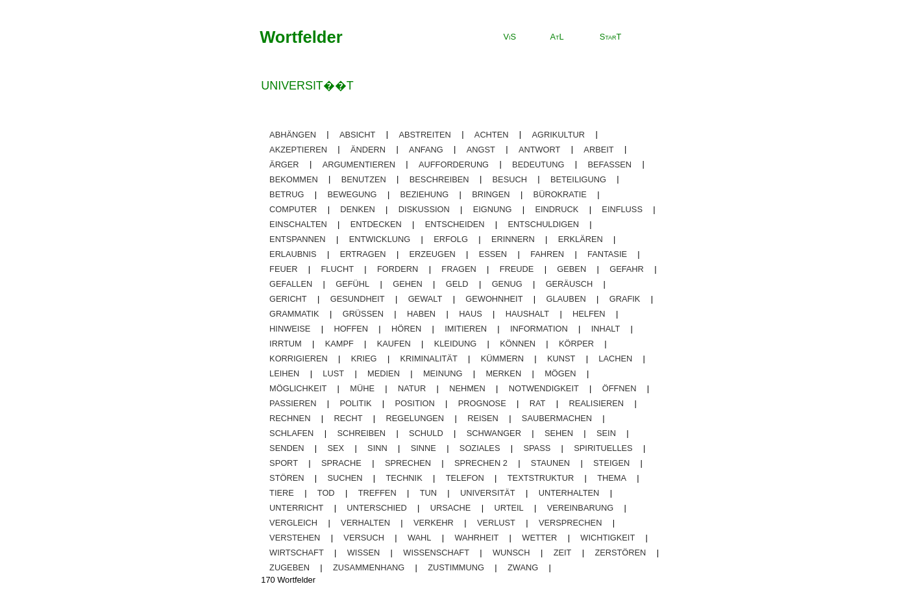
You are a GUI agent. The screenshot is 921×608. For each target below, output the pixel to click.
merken (503, 373)
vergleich (293, 523)
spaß (536, 448)
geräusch (569, 284)
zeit (563, 552)
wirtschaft (296, 552)
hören (406, 329)
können (517, 343)
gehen (408, 284)
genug (507, 284)
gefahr (626, 269)
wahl (420, 537)
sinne (423, 448)
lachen (615, 358)
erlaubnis (293, 254)
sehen (559, 433)
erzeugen (433, 254)
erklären (580, 239)
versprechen (570, 523)
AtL (556, 37)
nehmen (467, 388)
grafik (625, 299)
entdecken (376, 224)
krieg (364, 358)
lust (333, 373)
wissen (363, 552)
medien (383, 373)
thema (611, 478)
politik (355, 403)
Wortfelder (301, 37)
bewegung (351, 194)
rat (538, 403)
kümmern (502, 358)
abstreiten (424, 134)
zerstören (620, 552)
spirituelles (603, 448)
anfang (426, 149)
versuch (363, 537)
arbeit (598, 149)
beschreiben (439, 179)
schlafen (291, 433)
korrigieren (298, 358)
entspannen (297, 239)
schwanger (494, 433)
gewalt (425, 299)
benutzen (363, 179)
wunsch (511, 552)
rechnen (289, 418)
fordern (397, 269)
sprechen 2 (481, 463)
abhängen (292, 134)
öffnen (619, 388)
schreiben (361, 433)
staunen (550, 463)
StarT (611, 37)
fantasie (607, 254)
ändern (368, 149)
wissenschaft (436, 552)
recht (348, 418)
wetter (539, 537)
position (415, 403)
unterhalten (569, 493)
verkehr (433, 523)
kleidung (455, 343)
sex (335, 448)
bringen (491, 194)
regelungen (415, 418)
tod (326, 493)
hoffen (351, 329)
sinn (377, 448)
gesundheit (357, 299)
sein (606, 433)
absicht (357, 134)
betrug (286, 194)
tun (428, 493)
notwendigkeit (544, 388)
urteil (508, 508)
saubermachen (557, 418)
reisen (482, 418)
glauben (566, 299)
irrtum (285, 343)
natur (412, 388)
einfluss (622, 209)
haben (421, 314)
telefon (465, 478)
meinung (442, 373)
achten (491, 134)
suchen (344, 478)
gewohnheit (493, 299)
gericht (288, 299)
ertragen (363, 254)
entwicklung (380, 239)
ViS (510, 37)
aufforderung (454, 164)
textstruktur (541, 478)
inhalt (605, 329)
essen (493, 254)
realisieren (596, 403)
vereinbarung (580, 508)
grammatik (294, 314)
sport (283, 463)
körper (576, 343)
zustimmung (456, 567)
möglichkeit (297, 388)
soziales (480, 448)
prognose (482, 403)
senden (286, 448)
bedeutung (538, 164)
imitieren (466, 329)
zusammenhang (368, 567)
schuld (426, 433)
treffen (377, 493)
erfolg (451, 239)
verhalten (365, 523)
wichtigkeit (607, 537)
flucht (337, 269)
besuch (510, 179)
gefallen (290, 284)
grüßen (363, 314)
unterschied (376, 508)
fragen (458, 269)
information (539, 329)
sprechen (408, 463)
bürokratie (560, 194)
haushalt (527, 314)
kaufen (394, 343)
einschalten (298, 224)
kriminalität (429, 358)
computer (293, 209)
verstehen (294, 537)
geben (571, 269)
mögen (560, 373)
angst (481, 149)
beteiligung (578, 179)
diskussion (424, 209)
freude (517, 269)
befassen (609, 164)
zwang (523, 567)
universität (487, 493)
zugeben (289, 567)
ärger (284, 164)
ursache (450, 508)
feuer (283, 269)
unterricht (296, 508)
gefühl (352, 284)
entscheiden (455, 224)
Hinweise (289, 329)
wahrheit (476, 537)
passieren (292, 403)
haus (470, 314)
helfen (589, 314)
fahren (547, 254)
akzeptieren (298, 149)
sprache (341, 463)
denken (357, 209)
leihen (284, 373)
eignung (492, 209)
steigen (611, 463)
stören (286, 478)
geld (457, 284)
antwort (539, 149)
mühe (362, 388)
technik (404, 478)
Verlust (496, 523)
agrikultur (558, 134)
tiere (281, 493)
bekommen (293, 179)
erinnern (513, 239)
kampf (339, 343)
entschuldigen (544, 224)
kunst (561, 358)
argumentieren (359, 164)
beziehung (424, 194)
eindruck (556, 209)
